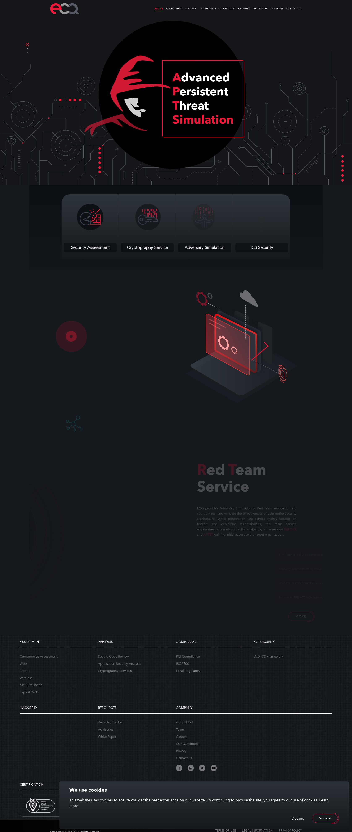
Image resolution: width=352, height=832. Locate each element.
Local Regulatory (188, 670)
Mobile (25, 670)
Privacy (181, 751)
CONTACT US (294, 8)
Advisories (105, 729)
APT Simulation (31, 685)
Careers (181, 736)
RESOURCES (260, 8)
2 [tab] (27, 48)
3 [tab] (27, 53)
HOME (159, 8)
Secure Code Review (113, 656)
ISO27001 (183, 663)
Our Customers (187, 744)
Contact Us (184, 758)
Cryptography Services (115, 670)
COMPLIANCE (208, 8)
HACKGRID (243, 8)
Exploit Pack (29, 692)
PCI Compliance (188, 656)
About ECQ (184, 722)
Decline (298, 818)
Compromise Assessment (39, 656)
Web (23, 663)
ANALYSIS (191, 8)
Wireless (26, 678)
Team (180, 729)
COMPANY (277, 8)
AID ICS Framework (268, 656)
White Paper (107, 736)
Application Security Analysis (119, 663)
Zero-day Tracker (110, 722)
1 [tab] (27, 44)
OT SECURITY (227, 8)
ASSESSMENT (174, 8)
